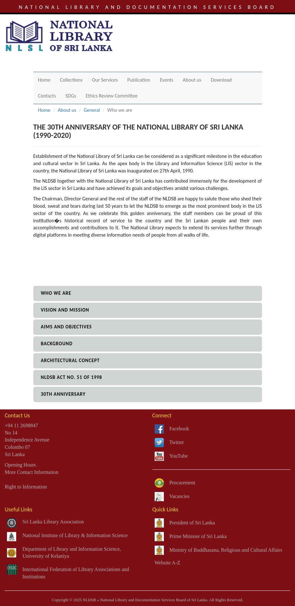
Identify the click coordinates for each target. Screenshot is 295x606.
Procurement (182, 482)
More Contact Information (31, 472)
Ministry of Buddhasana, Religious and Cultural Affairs (225, 550)
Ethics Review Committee (111, 96)
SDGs (70, 96)
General (92, 110)
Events (166, 80)
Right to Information (26, 486)
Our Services (105, 80)
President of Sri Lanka (192, 522)
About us (192, 80)
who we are (56, 293)
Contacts (47, 96)
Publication (138, 80)
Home (44, 80)
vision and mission (65, 310)
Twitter (176, 442)
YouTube (178, 456)
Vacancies (179, 496)
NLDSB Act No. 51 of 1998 (71, 377)
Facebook (179, 428)
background (57, 344)
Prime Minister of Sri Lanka (197, 536)
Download (221, 80)
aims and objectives (66, 327)
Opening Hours (20, 465)
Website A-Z (167, 562)
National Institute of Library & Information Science (75, 535)
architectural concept (70, 360)
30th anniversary (63, 394)
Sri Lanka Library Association (53, 521)
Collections (71, 80)
